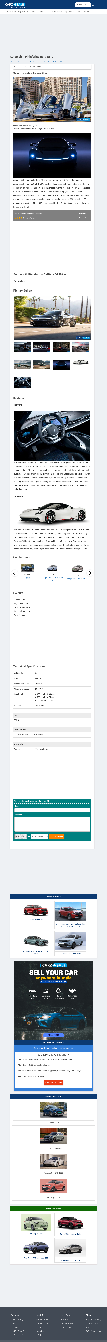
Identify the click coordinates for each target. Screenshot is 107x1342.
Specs (23, 66)
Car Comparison (67, 1323)
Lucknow (44, 1335)
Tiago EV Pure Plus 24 (77, 578)
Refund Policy (96, 1319)
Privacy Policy (96, 1331)
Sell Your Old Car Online (53, 1042)
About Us (89, 1323)
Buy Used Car (23, 11)
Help (87, 1319)
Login (97, 4)
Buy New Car (69, 11)
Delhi (38, 1335)
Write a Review (84, 218)
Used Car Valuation (18, 1335)
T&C (87, 1331)
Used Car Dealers (55, 11)
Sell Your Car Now (53, 1082)
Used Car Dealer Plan (38, 11)
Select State (83, 4)
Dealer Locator (66, 1327)
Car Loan (14, 1327)
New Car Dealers (83, 11)
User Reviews (34, 66)
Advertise (89, 1327)
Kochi (46, 1323)
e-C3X (27, 578)
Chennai (39, 1323)
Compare (82, 213)
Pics (16, 66)
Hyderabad (40, 1331)
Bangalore (40, 1327)
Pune (46, 1319)
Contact (97, 1323)
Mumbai (39, 1319)
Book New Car (66, 1319)
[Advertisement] (53, 34)
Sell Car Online (10, 11)
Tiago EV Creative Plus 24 (52, 579)
